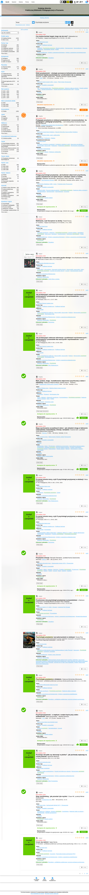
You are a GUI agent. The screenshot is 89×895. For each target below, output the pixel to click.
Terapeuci (46, 394)
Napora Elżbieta (43, 388)
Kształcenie (40, 492)
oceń (87, 32)
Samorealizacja (78, 48)
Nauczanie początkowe (77, 144)
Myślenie (50, 447)
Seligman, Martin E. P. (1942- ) (65, 532)
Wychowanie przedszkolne (77, 145)
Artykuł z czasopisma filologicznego (46, 274)
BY (71, 1)
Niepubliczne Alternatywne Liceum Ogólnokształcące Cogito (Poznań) (55, 650)
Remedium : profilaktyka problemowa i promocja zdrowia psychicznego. (66, 699)
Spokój (50, 570)
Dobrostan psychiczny (42, 232)
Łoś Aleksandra (42, 42)
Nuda (82, 269)
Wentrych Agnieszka (44, 762)
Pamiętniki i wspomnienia (43, 148)
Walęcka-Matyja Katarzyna (57, 388)
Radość (45, 570)
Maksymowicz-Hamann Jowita (60, 436)
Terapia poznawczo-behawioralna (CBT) (64, 89)
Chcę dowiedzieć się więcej (37, 893)
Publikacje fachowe (47, 45)
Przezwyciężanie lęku (45, 88)
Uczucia (77, 89)
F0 (75, 1)
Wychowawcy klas (49, 314)
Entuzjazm (40, 569)
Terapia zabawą (60, 448)
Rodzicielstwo (52, 448)
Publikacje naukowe (47, 489)
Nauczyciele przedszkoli (43, 768)
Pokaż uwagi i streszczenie (42, 411)
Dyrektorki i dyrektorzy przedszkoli (46, 144)
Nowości (14, 2)
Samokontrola (40, 812)
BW (65, 1)
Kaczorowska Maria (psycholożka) (47, 722)
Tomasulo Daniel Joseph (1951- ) (47, 82)
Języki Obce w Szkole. (54, 279)
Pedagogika (64, 145)
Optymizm (55, 569)
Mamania (44, 433)
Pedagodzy (47, 138)
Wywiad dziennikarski (81, 616)
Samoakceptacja (41, 191)
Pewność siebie (41, 190)
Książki (39, 85)
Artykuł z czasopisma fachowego (56, 52)
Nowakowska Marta (43, 486)
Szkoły (58, 492)
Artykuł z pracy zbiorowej (54, 654)
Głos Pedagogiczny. (53, 365)
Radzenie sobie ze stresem (72, 88)
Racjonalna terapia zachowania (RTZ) (65, 854)
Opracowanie (40, 401)
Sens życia (48, 234)
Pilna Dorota (42, 644)
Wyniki (7, 2)
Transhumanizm (62, 234)
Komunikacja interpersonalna (76, 446)
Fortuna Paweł (42, 226)
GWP (41, 78)
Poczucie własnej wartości (52, 190)
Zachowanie (40, 450)
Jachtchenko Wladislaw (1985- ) (47, 184)
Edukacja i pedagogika (55, 152)
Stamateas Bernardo (44, 563)
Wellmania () (73, 234)
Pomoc (27, 2)
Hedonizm (52, 232)
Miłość (45, 569)
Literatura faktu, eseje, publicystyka (51, 135)
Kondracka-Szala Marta (46, 132)
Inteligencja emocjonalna (62, 446)
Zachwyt (64, 570)
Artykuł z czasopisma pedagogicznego (66, 317)
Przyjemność (75, 569)
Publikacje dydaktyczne (48, 306)
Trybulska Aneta (64, 184)
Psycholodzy (47, 529)
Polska (57, 49)
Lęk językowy (47, 269)
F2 (81, 1)
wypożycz (83, 210)
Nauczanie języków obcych (59, 269)
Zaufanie (69, 570)
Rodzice (53, 138)
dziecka (42, 448)
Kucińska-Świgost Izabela (45, 303)
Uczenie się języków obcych (57, 270)
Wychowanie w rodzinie (76, 448)
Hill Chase (41, 805)
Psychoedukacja (63, 397)
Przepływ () (58, 534)
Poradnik (39, 92)
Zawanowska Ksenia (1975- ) (62, 563)
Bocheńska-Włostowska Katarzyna (47, 684)
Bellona (44, 559)
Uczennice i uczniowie (49, 651)
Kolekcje (28, 24)
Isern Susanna (42, 436)
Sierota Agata (42, 847)
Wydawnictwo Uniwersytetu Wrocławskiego (52, 125)
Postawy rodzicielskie (75, 447)
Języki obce (40, 269)
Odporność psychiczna (52, 397)
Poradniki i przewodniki (48, 85)
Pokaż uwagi (39, 60)
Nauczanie (76, 650)
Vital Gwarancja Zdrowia (47, 180)
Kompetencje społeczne (47, 312)
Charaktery (51, 57)
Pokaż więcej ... (4, 53)
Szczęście (66, 191)
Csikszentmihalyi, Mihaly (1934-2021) (46, 532)
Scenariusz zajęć (49, 401)
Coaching (39, 48)
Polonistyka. (51, 322)
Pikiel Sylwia (64, 82)
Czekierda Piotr (64, 607)
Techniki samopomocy (47, 89)
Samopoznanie (69, 48)
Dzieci (38, 312)
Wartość (67, 448)
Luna (43, 718)
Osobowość (48, 534)
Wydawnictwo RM (46, 799)
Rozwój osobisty (60, 48)
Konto (33, 2)
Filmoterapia (52, 446)
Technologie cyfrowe (49, 49)
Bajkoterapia (40, 446)
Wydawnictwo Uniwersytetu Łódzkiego (49, 384)
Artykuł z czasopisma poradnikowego (67, 694)
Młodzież (43, 397)
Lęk (38, 88)
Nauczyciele (40, 138)
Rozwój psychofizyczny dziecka (63, 771)
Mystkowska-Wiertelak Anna (46, 263)
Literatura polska (41, 141)
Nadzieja (50, 569)
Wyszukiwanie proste (20, 24)
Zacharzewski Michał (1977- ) (57, 805)
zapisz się (83, 109)
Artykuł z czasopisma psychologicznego (76, 52)
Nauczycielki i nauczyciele (43, 145)
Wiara (59, 570)
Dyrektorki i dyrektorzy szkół (63, 144)
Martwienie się (41, 811)
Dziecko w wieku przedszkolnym (45, 771)
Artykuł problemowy (42, 52)
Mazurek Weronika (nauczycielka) (66, 132)
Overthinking (65, 811)
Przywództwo (53, 613)
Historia (21, 2)
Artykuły (39, 45)
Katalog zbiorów (44, 17)
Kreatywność (40, 447)
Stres (39, 89)
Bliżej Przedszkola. (53, 781)
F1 (77, 1)
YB (68, 1)
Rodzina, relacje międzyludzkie (45, 456)
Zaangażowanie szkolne (76, 270)
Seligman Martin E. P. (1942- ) (47, 607)
